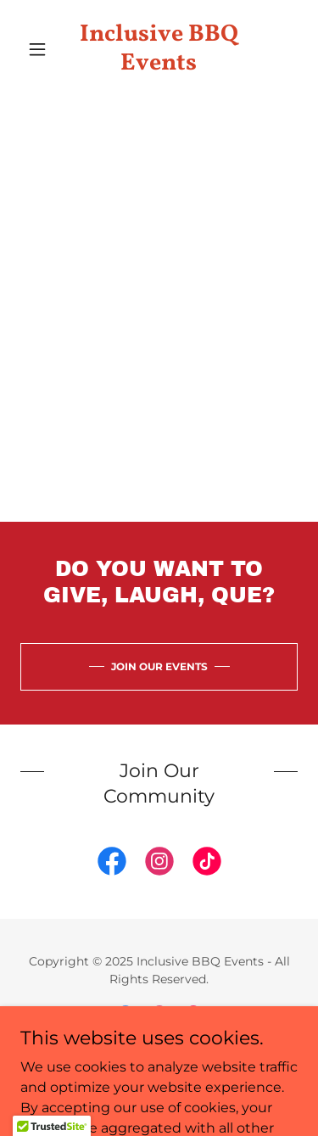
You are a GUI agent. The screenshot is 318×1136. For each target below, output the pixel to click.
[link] (159, 48)
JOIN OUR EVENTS (159, 666)
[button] (41, 49)
